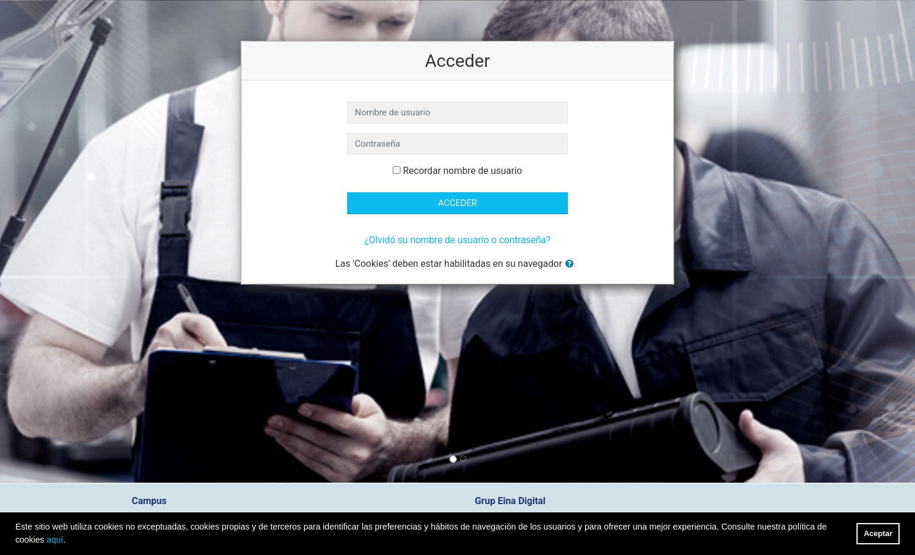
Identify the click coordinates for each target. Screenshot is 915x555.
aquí (55, 539)
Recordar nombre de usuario (462, 170)
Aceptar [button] (878, 533)
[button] (572, 264)
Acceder (457, 203)
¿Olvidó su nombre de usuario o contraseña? (457, 240)
